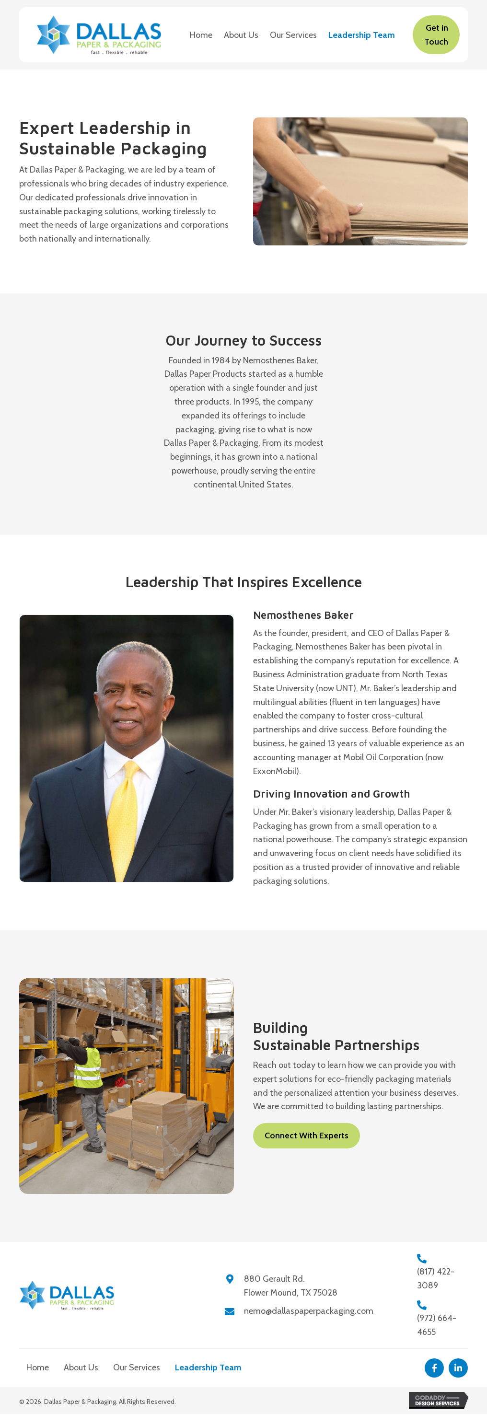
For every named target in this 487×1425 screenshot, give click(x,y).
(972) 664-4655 (436, 1325)
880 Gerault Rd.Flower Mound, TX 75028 (290, 1286)
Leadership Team (208, 1367)
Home (37, 1367)
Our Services (136, 1367)
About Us (81, 1367)
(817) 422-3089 (435, 1278)
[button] (434, 1368)
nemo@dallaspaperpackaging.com (308, 1311)
